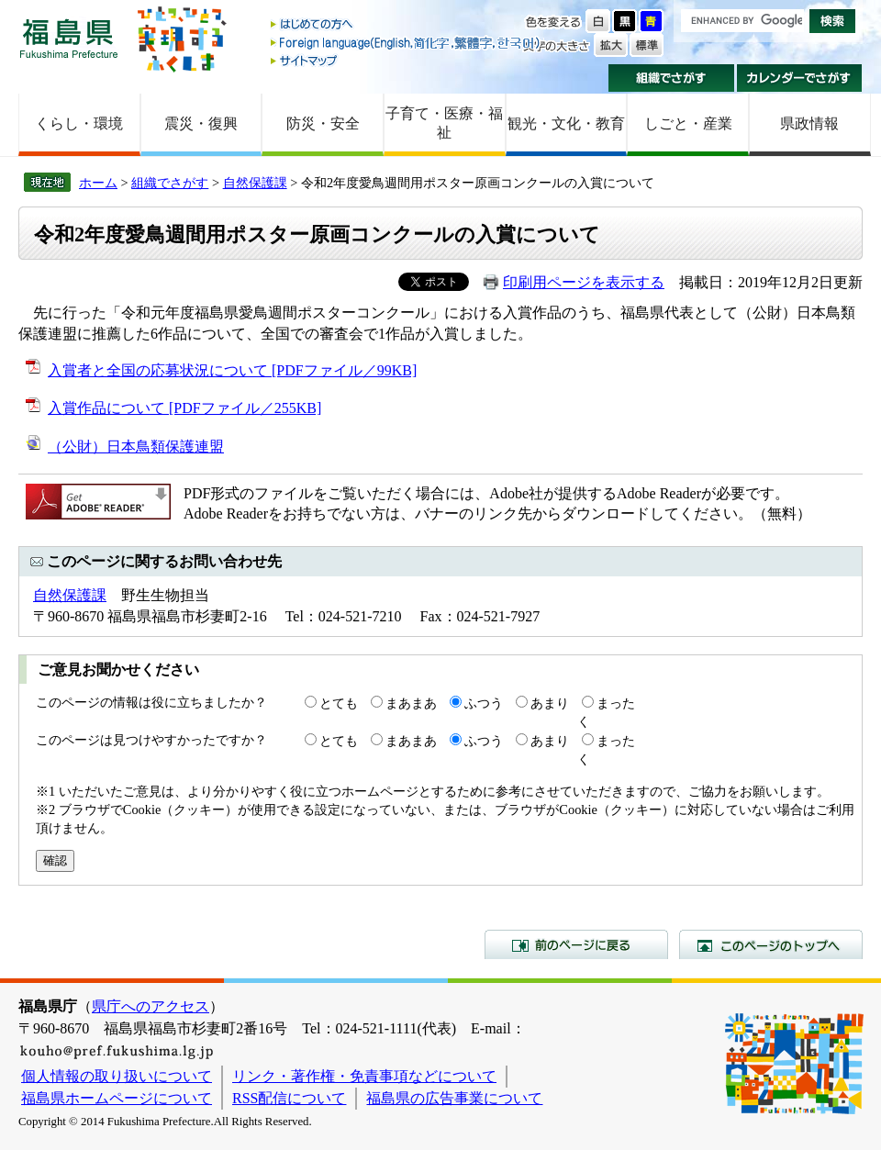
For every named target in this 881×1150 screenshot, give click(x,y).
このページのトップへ (771, 944)
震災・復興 (201, 123)
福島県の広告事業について (454, 1098)
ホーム (98, 182)
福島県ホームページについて (116, 1098)
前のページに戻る (576, 944)
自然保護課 (255, 182)
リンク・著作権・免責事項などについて (364, 1076)
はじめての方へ (406, 25)
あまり (549, 703)
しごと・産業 (688, 123)
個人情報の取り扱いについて (116, 1076)
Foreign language (406, 42)
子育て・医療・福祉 (444, 123)
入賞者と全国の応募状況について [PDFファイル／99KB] (232, 370)
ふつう (483, 703)
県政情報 (809, 123)
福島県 (68, 38)
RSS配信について (289, 1098)
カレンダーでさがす (800, 78)
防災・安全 (323, 123)
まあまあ (411, 703)
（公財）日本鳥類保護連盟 (136, 446)
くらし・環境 (79, 123)
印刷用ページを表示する (583, 282)
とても (338, 703)
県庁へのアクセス (150, 1006)
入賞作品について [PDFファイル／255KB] (184, 408)
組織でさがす (671, 78)
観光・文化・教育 (566, 123)
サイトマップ (406, 60)
